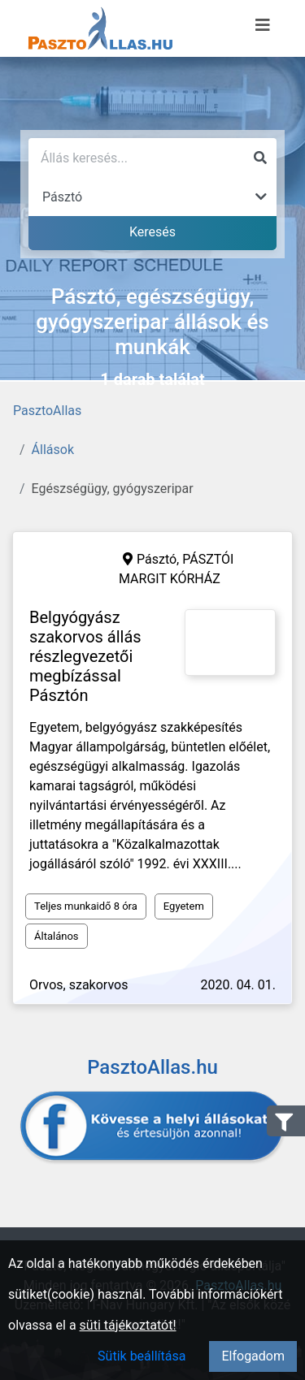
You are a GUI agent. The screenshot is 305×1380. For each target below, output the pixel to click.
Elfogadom (253, 1356)
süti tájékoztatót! (128, 1325)
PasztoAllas (47, 410)
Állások (53, 449)
